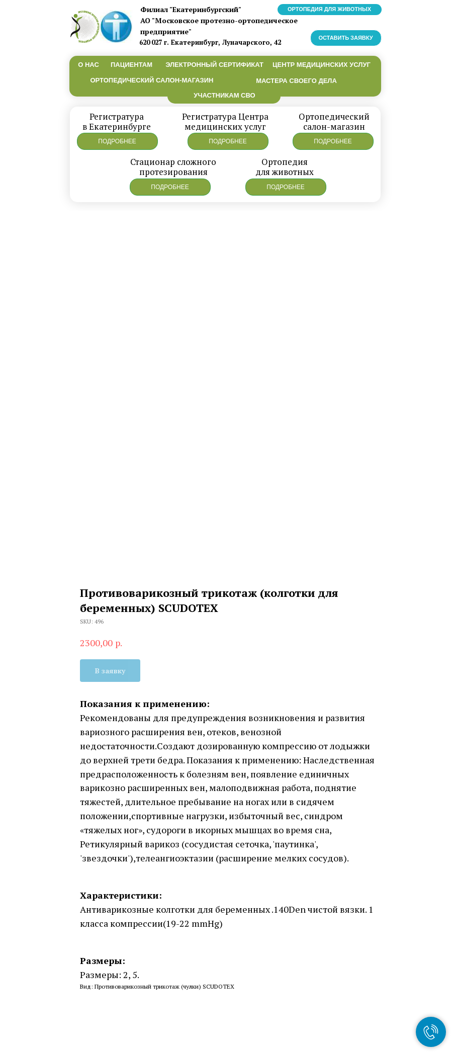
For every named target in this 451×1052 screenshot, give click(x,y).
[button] (117, 141)
